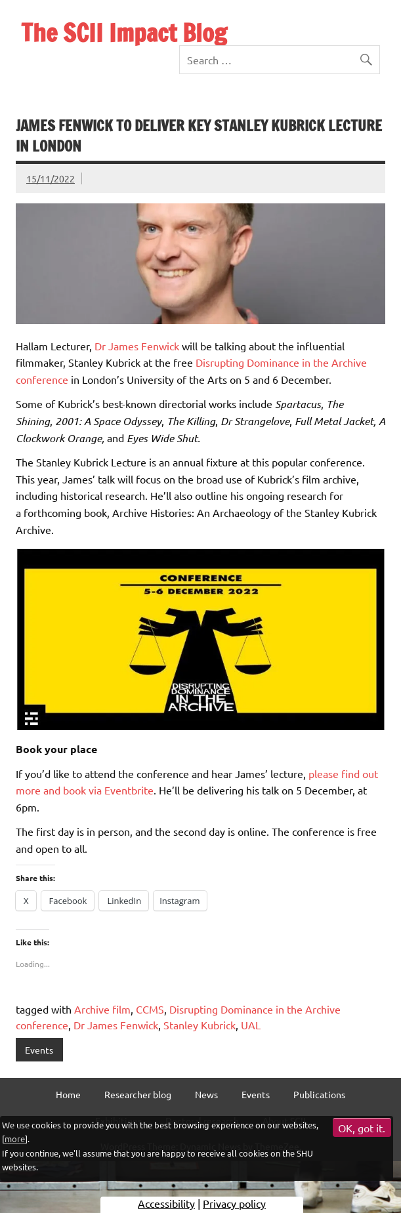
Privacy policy (234, 1203)
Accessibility (166, 1203)
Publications (319, 1094)
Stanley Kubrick (199, 1024)
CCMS (150, 1009)
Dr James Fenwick (137, 345)
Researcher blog (137, 1094)
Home (68, 1094)
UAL (251, 1024)
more (15, 1138)
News (206, 1094)
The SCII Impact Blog (124, 33)
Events (39, 1050)
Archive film (102, 1009)
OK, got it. (361, 1127)
